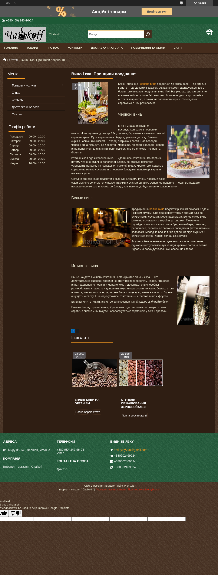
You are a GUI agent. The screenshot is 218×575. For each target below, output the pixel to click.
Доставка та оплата (107, 47)
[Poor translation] (15, 513)
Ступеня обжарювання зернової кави (133, 403)
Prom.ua (129, 485)
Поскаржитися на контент (111, 489)
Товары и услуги (24, 85)
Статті (13, 60)
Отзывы (17, 100)
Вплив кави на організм (87, 401)
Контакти (75, 47)
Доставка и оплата (25, 107)
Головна (11, 47)
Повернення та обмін (148, 47)
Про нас (52, 47)
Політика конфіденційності (143, 489)
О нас (16, 92)
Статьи (17, 114)
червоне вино (147, 83)
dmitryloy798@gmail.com (130, 450)
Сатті (178, 47)
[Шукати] (148, 34)
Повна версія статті (87, 412)
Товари (32, 47)
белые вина (156, 209)
